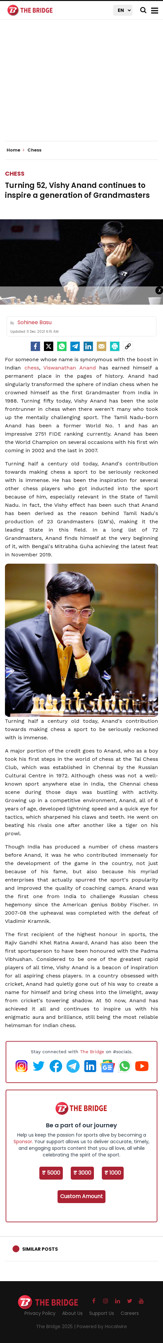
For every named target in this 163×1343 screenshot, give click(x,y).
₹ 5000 (51, 1173)
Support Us (101, 1313)
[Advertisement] (84, 86)
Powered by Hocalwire (102, 1326)
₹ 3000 (82, 1173)
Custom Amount (81, 1196)
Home (15, 150)
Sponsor (23, 1141)
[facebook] (35, 346)
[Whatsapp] (62, 346)
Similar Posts (40, 1249)
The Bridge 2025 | (56, 1326)
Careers (130, 1313)
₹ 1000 (112, 1173)
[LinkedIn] (88, 346)
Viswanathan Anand (69, 368)
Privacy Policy (40, 1313)
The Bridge (92, 1051)
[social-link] (128, 346)
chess (31, 368)
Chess (14, 173)
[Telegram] (75, 346)
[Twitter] (49, 346)
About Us (72, 1313)
